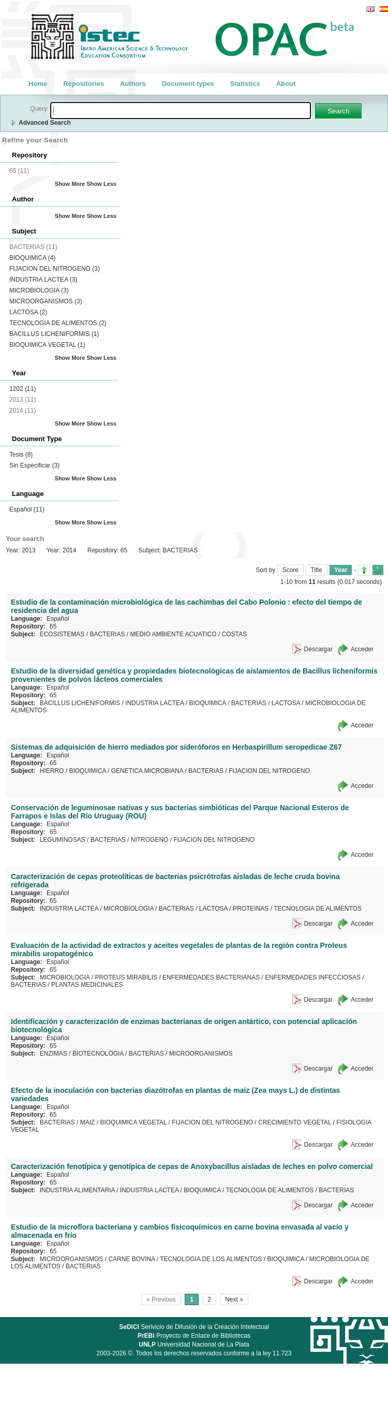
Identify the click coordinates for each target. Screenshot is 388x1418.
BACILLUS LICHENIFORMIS (54, 334)
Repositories (83, 83)
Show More (70, 184)
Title (316, 570)
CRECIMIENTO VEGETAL (294, 1122)
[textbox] (180, 110)
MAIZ (87, 1122)
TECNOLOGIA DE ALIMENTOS (58, 323)
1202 (22, 388)
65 (53, 626)
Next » (234, 1299)
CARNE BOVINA (131, 1259)
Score (290, 570)
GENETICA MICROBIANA (147, 770)
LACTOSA (28, 312)
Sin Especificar (34, 465)
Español (26, 509)
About (286, 83)
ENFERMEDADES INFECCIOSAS (313, 977)
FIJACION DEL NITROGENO (54, 268)
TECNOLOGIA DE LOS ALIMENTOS (211, 1259)
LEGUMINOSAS (62, 839)
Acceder (362, 649)
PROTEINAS (250, 908)
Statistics (245, 83)
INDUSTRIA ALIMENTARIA (77, 1190)
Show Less (101, 184)
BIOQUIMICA (32, 257)
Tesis (21, 454)
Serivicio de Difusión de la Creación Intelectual (194, 1327)
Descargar (318, 649)
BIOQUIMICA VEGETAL (47, 344)
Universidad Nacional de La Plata (194, 1344)
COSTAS (234, 634)
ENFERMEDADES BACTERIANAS (211, 977)
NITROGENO (150, 839)
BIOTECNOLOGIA (98, 1053)
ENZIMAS (53, 1053)
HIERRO (52, 770)
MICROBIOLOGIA (39, 290)
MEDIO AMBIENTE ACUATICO (173, 634)
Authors (133, 83)
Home (37, 83)
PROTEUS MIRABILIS (126, 977)
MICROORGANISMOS (45, 301)
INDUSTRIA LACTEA (43, 279)
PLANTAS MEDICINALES (87, 984)
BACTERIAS (107, 634)
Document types (188, 83)
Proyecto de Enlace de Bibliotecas (194, 1335)
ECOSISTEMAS (62, 634)
